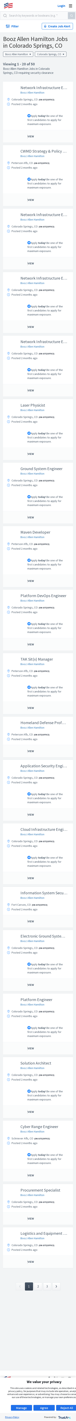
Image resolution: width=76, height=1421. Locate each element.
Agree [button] (44, 1408)
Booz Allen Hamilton (32, 92)
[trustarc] (64, 1417)
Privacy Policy (12, 1417)
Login (61, 6)
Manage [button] (21, 1408)
